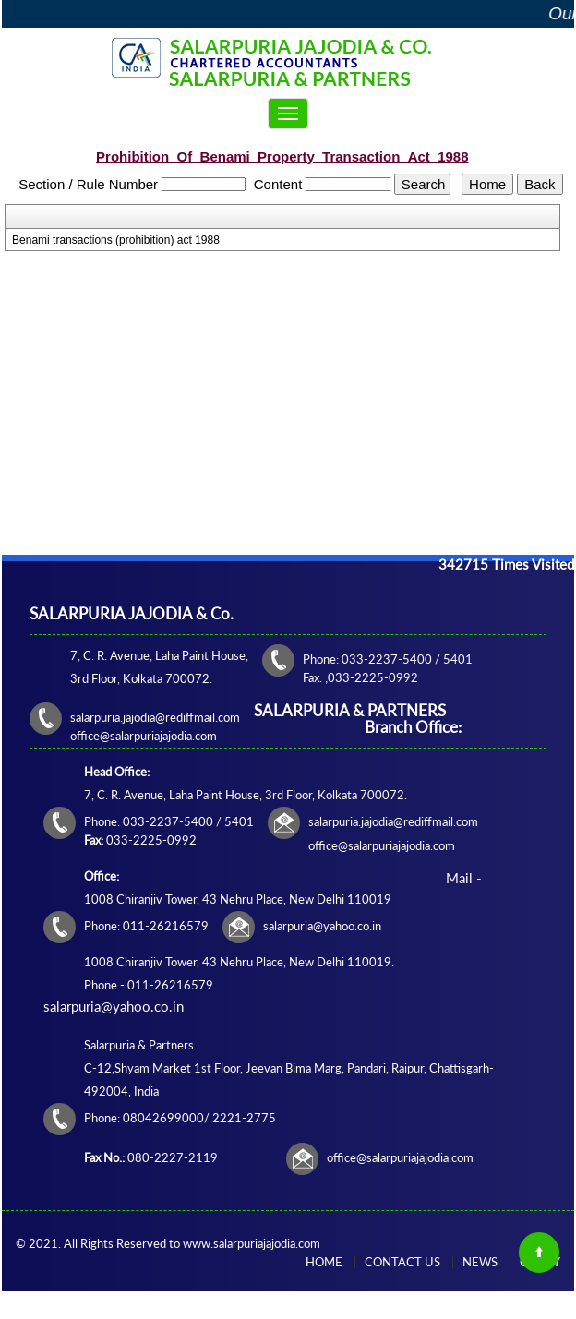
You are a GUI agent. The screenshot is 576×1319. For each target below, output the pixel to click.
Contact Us (402, 1261)
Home (324, 1261)
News (480, 1261)
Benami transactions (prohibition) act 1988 (116, 240)
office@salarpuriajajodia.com (400, 1157)
